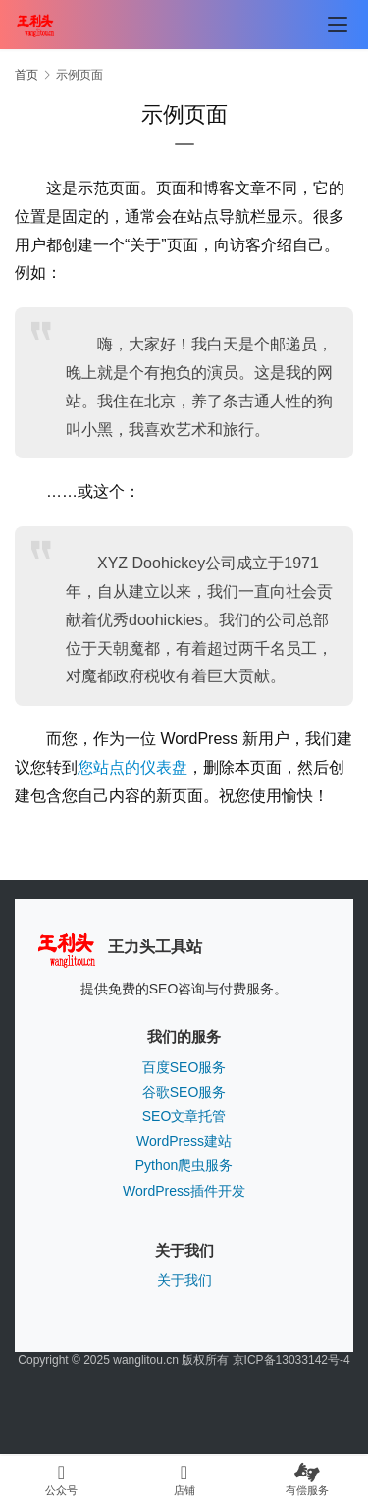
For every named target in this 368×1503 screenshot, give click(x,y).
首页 (26, 74)
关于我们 (184, 1280)
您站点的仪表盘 (132, 767)
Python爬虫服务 (184, 1165)
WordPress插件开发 (184, 1191)
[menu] (337, 24)
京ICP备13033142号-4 (291, 1360)
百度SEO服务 (184, 1067)
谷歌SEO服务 (184, 1092)
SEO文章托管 (184, 1116)
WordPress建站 (184, 1141)
